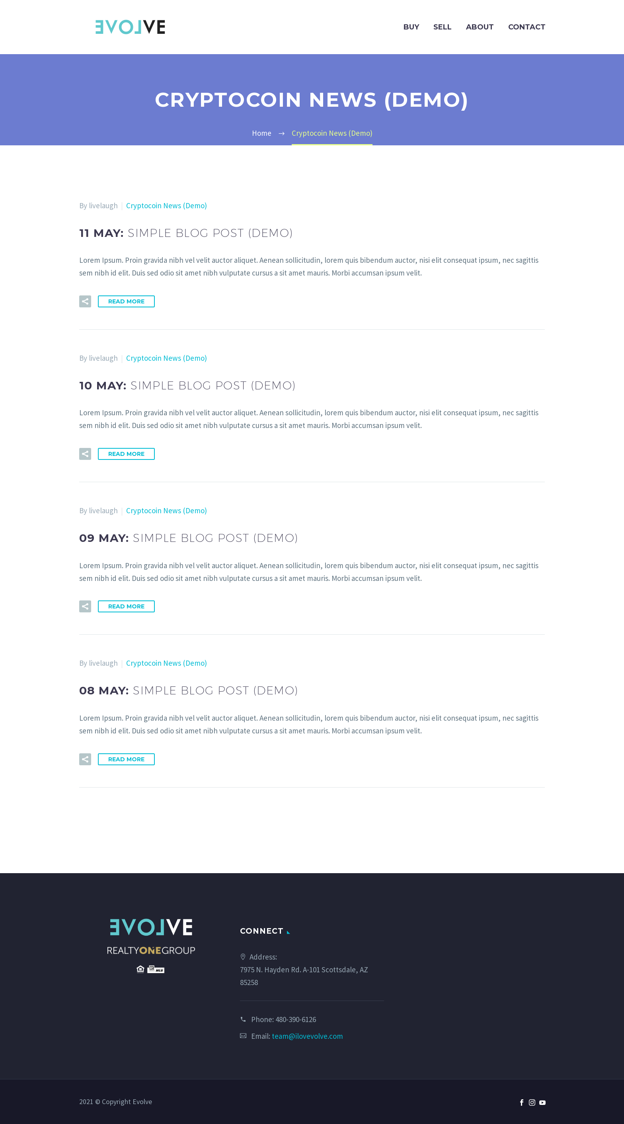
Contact (527, 27)
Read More (126, 301)
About (480, 27)
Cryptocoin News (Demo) (166, 205)
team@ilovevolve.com (307, 1036)
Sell (442, 27)
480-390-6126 (295, 1019)
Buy (411, 27)
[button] (85, 301)
